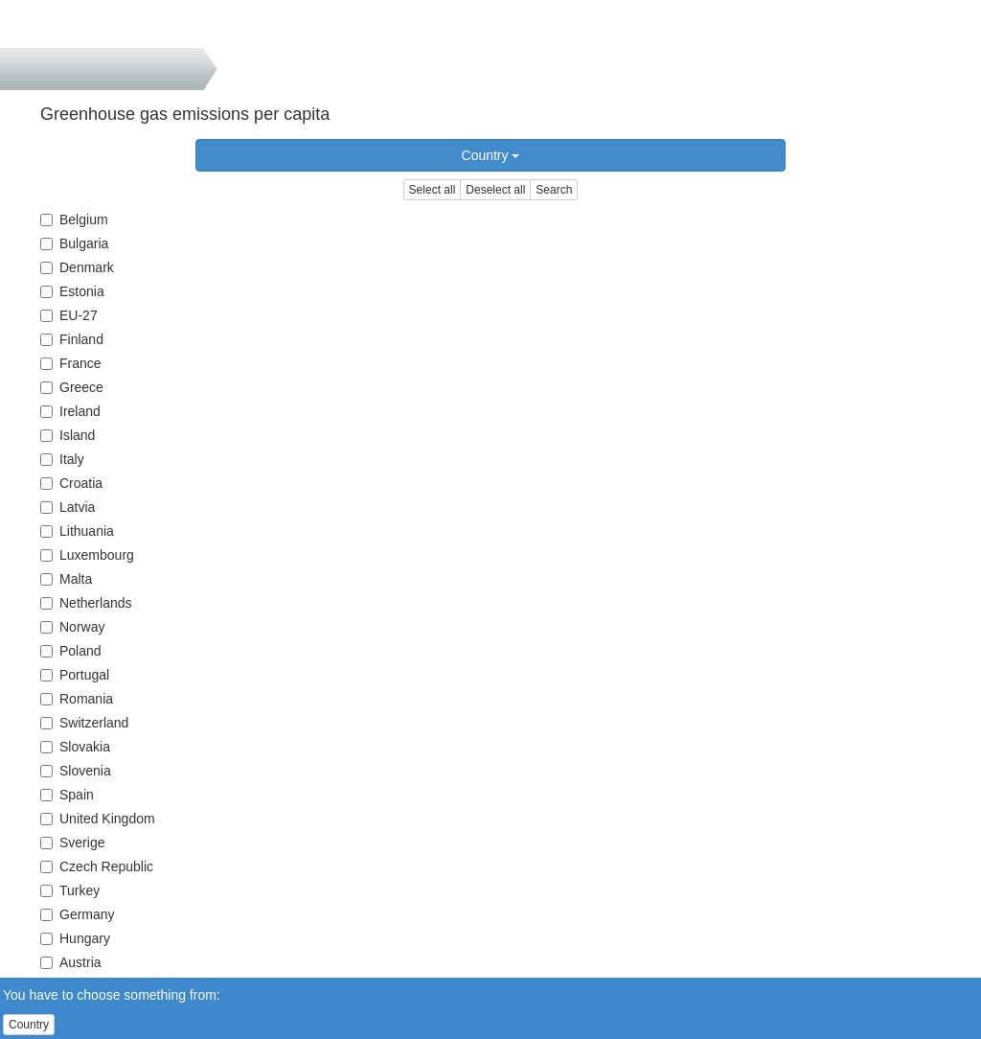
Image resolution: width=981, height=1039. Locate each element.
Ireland (70, 411)
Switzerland (84, 722)
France (71, 363)
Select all (432, 189)
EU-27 (69, 315)
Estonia (72, 291)
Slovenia (75, 770)
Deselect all (495, 189)
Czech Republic (96, 866)
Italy (62, 459)
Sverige (72, 842)
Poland (71, 650)
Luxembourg (87, 555)
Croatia (71, 483)
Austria (71, 962)
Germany (77, 914)
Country (491, 155)
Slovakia (75, 746)
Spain (67, 794)
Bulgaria (74, 243)
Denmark (77, 267)
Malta (66, 579)
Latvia (67, 507)
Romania (76, 698)
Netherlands (86, 603)
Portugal (74, 674)
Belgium (74, 219)
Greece (71, 387)
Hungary (75, 938)
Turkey (70, 890)
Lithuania (77, 531)
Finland (71, 339)
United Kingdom (97, 818)
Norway (72, 627)
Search (554, 189)
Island (67, 435)
